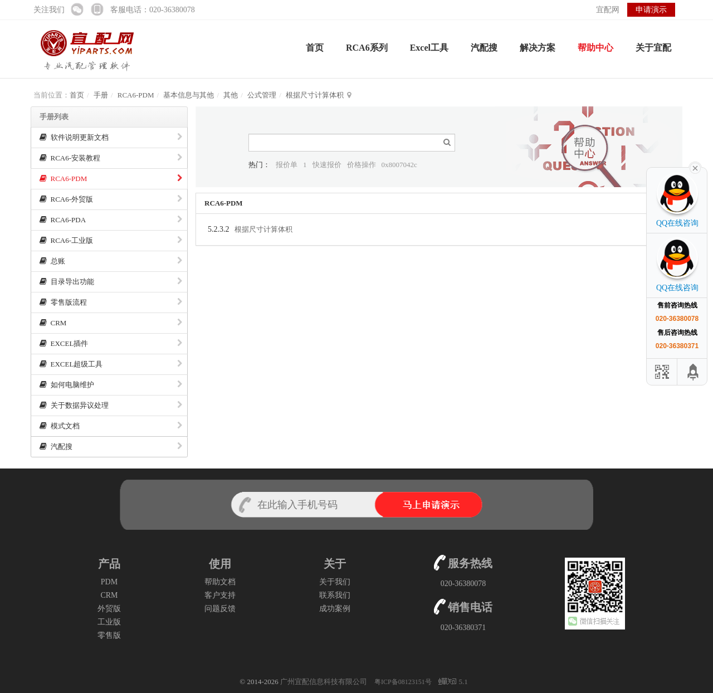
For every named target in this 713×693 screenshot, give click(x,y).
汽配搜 (484, 47)
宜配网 (607, 10)
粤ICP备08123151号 (403, 682)
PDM (109, 582)
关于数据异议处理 (111, 405)
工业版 (109, 622)
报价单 (286, 164)
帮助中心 (595, 47)
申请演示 (651, 10)
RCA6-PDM (136, 95)
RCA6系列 (367, 47)
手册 (101, 95)
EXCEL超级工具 (111, 364)
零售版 (109, 635)
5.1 (452, 682)
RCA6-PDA (111, 220)
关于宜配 (653, 47)
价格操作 (361, 164)
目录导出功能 (111, 281)
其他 (230, 95)
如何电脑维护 (111, 384)
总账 (111, 261)
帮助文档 (220, 582)
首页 (315, 47)
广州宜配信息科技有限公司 (323, 681)
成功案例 (334, 608)
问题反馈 (220, 608)
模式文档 (111, 426)
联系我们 (334, 595)
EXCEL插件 (111, 343)
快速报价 (326, 164)
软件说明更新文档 (111, 137)
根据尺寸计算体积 (315, 95)
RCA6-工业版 (111, 240)
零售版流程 (111, 302)
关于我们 (334, 582)
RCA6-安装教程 (111, 158)
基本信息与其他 (188, 95)
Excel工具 (429, 47)
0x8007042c (399, 164)
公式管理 (261, 95)
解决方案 (537, 47)
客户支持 (220, 595)
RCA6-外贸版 (111, 199)
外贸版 (109, 608)
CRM (111, 323)
